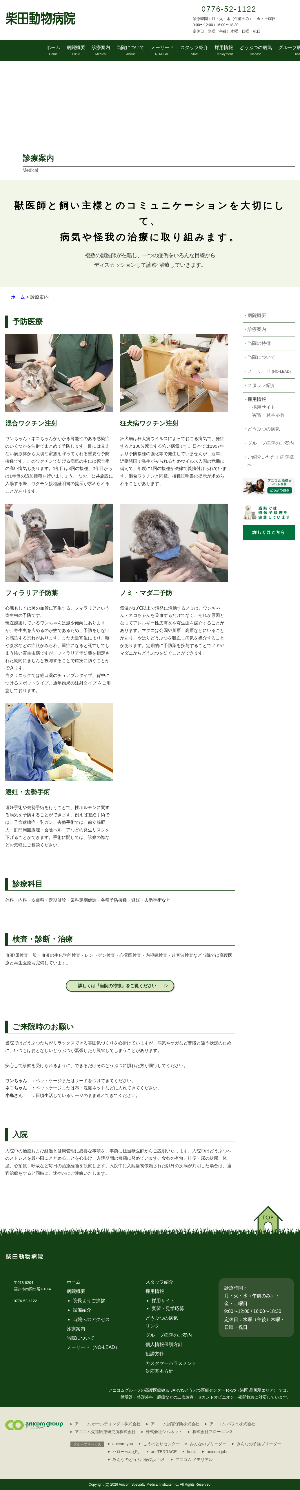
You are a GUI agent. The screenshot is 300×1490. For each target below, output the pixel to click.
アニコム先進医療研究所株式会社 (105, 1431)
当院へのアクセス (91, 1319)
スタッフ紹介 (261, 385)
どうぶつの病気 (264, 428)
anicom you (122, 1444)
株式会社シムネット (164, 1431)
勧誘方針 (155, 1353)
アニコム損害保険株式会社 (175, 1423)
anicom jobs (217, 1451)
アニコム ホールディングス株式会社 (108, 1423)
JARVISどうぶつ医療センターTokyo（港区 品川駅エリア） (223, 1390)
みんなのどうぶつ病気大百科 (138, 1459)
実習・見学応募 (268, 414)
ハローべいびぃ (126, 1451)
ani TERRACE (164, 1451)
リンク (152, 1325)
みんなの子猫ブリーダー (259, 1444)
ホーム (18, 297)
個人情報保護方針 (164, 1344)
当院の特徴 (259, 343)
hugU (192, 1451)
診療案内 (257, 329)
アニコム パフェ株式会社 (232, 1423)
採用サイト (263, 407)
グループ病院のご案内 (271, 443)
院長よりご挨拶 (89, 1300)
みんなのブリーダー (208, 1444)
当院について (261, 357)
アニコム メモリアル (194, 1459)
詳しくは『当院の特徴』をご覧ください (117, 985)
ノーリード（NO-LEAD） (93, 1347)
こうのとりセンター (161, 1444)
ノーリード (269, 371)
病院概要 (257, 315)
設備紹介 (82, 1309)
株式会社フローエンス (212, 1431)
